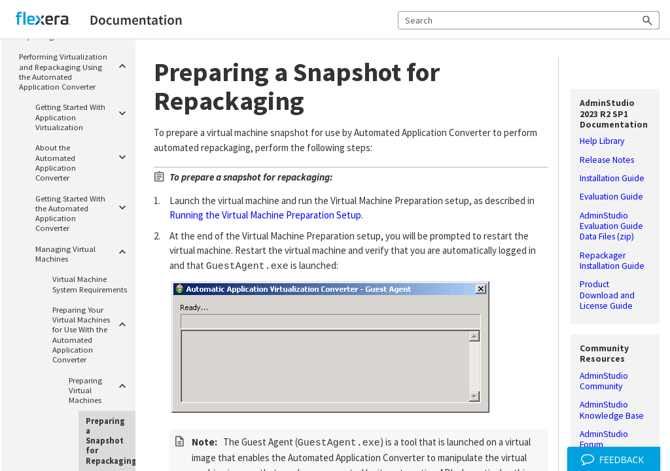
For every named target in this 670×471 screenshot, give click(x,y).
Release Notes (607, 160)
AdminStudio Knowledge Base (612, 410)
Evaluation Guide (611, 197)
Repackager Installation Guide (612, 261)
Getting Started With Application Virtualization (83, 115)
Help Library (602, 141)
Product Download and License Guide (607, 295)
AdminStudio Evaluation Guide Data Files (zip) (611, 227)
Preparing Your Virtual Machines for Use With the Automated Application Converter (92, 333)
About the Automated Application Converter (83, 161)
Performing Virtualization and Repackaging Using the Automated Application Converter (75, 70)
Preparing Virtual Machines (100, 388)
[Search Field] (529, 20)
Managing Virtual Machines (83, 252)
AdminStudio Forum (604, 439)
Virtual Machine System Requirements (89, 283)
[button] (648, 20)
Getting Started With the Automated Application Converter (83, 212)
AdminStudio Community (604, 381)
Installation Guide (612, 178)
